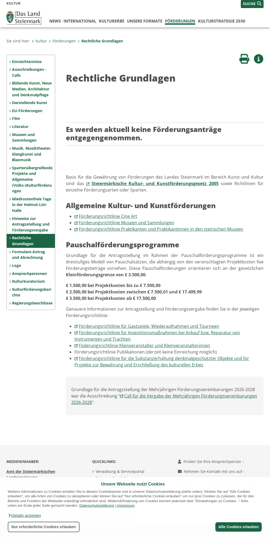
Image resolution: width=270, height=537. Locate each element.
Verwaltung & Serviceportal (120, 471)
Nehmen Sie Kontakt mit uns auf (211, 471)
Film (16, 118)
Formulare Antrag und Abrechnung (28, 254)
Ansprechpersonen (29, 273)
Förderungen (180, 21)
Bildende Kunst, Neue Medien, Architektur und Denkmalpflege (32, 88)
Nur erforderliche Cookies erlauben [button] (43, 527)
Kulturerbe (111, 21)
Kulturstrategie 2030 (221, 21)
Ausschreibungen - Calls (29, 72)
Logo (16, 265)
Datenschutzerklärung (96, 505)
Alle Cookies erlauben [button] (238, 527)
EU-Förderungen (27, 110)
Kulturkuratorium (28, 281)
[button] (24, 515)
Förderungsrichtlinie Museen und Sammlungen (126, 223)
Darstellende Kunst (29, 102)
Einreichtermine (27, 61)
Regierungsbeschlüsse (32, 303)
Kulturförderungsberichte (31, 292)
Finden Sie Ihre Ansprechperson (211, 461)
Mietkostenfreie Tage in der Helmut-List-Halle (31, 204)
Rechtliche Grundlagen (100, 40)
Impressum (126, 505)
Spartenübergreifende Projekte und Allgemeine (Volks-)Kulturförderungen (32, 179)
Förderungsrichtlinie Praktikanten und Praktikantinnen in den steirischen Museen (161, 229)
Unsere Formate (144, 21)
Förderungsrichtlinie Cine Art (108, 216)
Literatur (20, 126)
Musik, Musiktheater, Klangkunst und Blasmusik (31, 154)
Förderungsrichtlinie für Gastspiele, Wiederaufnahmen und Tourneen (149, 326)
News (55, 21)
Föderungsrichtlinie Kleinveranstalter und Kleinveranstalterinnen (144, 345)
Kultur (39, 40)
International (79, 21)
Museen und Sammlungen (24, 137)
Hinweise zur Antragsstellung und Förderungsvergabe (31, 224)
